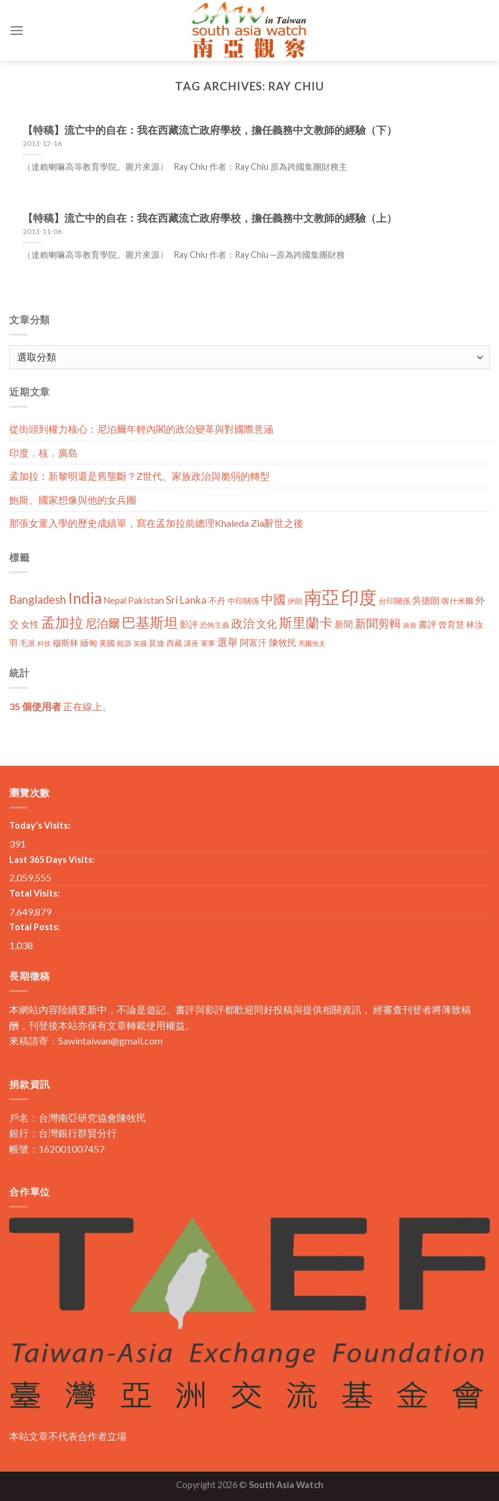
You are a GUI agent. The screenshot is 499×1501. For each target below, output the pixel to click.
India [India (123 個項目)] (85, 598)
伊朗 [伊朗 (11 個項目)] (294, 601)
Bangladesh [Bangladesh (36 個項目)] (37, 599)
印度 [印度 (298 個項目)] (359, 596)
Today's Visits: (39, 825)
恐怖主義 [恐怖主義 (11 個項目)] (214, 624)
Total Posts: (34, 927)
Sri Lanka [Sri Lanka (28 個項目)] (186, 599)
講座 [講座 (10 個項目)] (191, 643)
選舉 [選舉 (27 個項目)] (227, 642)
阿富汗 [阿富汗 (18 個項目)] (253, 642)
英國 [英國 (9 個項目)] (140, 643)
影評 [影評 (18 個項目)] (189, 624)
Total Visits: (34, 893)
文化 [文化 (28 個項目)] (266, 623)
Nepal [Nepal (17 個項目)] (115, 600)
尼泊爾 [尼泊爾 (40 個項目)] (102, 623)
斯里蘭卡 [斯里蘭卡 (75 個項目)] (306, 622)
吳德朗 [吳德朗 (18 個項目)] (426, 600)
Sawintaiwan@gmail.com (110, 1040)
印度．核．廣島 (43, 452)
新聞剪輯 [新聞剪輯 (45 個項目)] (378, 623)
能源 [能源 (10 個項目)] (124, 643)
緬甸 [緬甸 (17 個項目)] (88, 642)
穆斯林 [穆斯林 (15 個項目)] (65, 642)
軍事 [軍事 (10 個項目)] (208, 643)
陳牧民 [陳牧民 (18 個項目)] (283, 642)
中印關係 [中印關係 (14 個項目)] (243, 601)
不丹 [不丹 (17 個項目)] (217, 600)
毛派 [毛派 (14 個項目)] (27, 643)
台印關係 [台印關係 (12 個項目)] (394, 601)
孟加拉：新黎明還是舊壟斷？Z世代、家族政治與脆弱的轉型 (139, 476)
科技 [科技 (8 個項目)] (44, 643)
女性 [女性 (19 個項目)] (30, 623)
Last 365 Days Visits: (52, 859)
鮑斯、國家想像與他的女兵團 (72, 499)
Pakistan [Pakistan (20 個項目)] (146, 600)
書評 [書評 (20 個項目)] (427, 623)
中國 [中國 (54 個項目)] (273, 599)
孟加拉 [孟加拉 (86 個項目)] (62, 622)
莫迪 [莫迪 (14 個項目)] (156, 643)
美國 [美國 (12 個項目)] (107, 643)
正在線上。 (60, 706)
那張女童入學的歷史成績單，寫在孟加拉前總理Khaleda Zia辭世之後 (156, 523)
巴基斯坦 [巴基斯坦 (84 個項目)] (150, 622)
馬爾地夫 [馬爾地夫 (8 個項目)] (311, 643)
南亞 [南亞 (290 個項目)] (321, 596)
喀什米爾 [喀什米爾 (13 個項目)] (457, 601)
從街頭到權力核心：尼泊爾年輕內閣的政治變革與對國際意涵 (141, 429)
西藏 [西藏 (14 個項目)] (174, 643)
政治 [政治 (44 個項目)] (242, 623)
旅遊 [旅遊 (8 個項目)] (409, 625)
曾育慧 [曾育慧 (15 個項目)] (451, 624)
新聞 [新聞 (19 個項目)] (344, 623)
